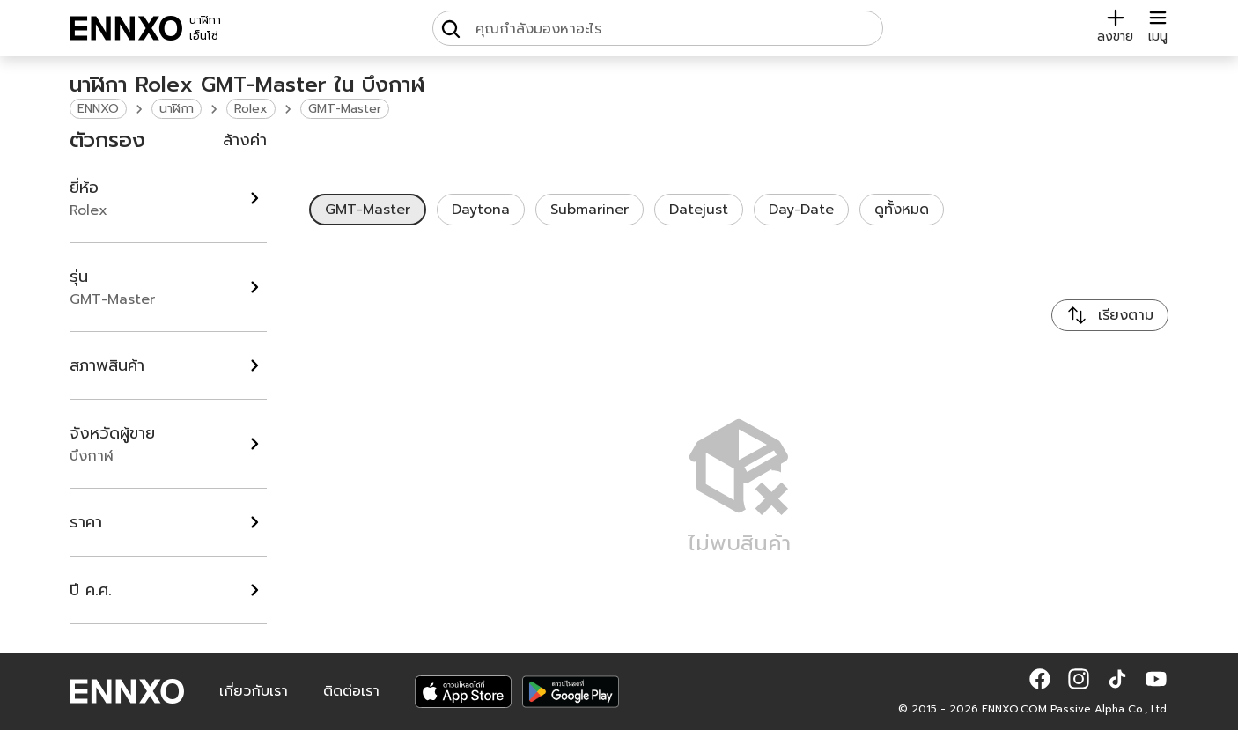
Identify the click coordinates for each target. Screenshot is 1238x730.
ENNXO (98, 109)
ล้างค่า (245, 140)
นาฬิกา (176, 109)
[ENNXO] (126, 28)
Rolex (251, 109)
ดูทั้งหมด (901, 209)
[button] (1040, 679)
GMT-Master (344, 109)
